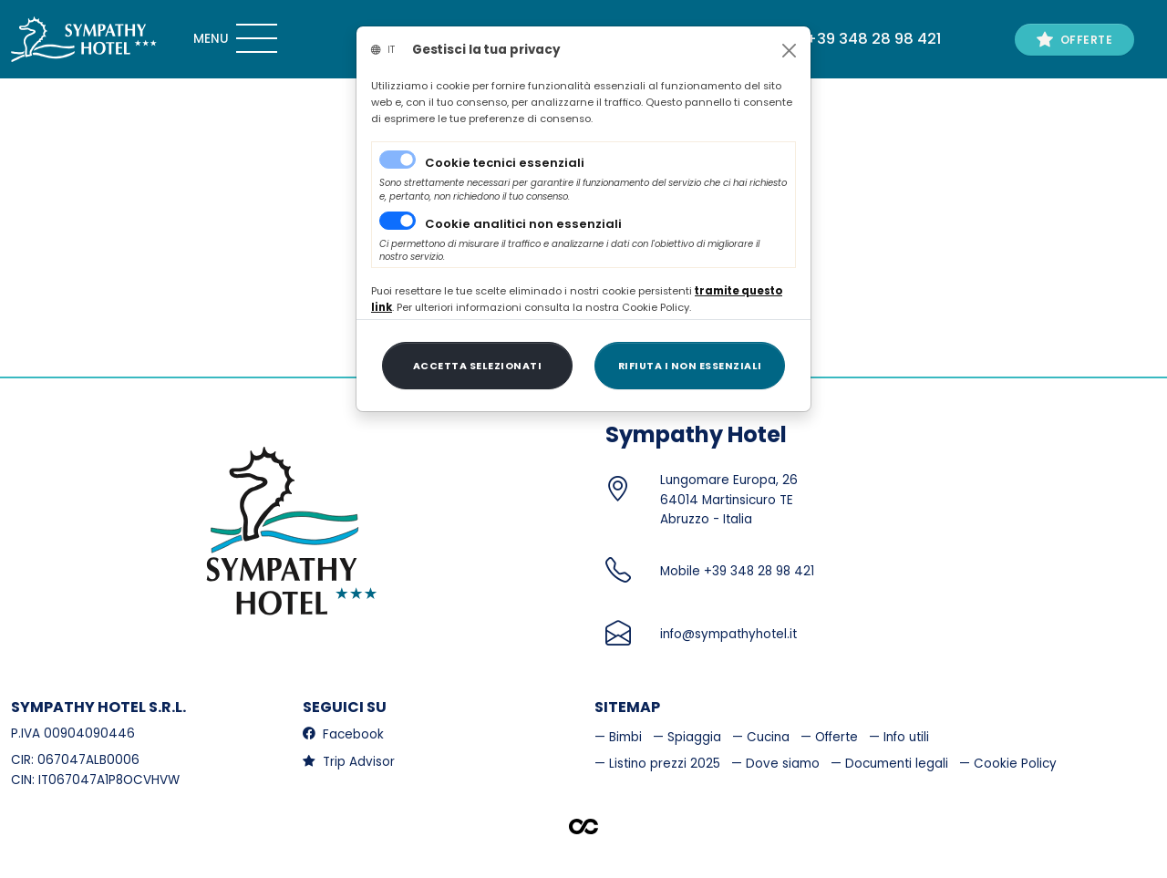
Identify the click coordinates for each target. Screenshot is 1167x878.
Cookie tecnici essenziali (504, 162)
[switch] (397, 221)
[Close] (789, 50)
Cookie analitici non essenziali (523, 223)
